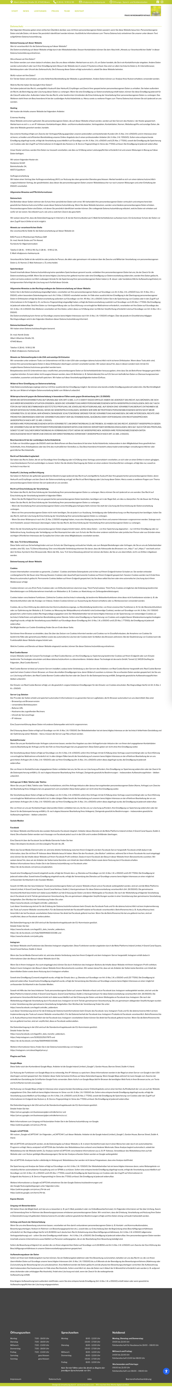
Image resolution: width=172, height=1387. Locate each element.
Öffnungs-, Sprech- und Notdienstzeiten (130, 2)
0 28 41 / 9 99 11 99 (65, 2)
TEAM (67, 11)
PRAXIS (55, 11)
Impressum (16, 1379)
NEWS (26, 11)
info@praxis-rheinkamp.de (93, 2)
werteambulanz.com (85, 1384)
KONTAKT (79, 11)
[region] (166, 1371)
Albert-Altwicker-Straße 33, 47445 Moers (32, 2)
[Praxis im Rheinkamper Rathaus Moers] (86, 1308)
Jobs (89, 1379)
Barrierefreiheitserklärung (139, 1379)
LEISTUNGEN (40, 11)
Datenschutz (55, 1379)
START (14, 11)
